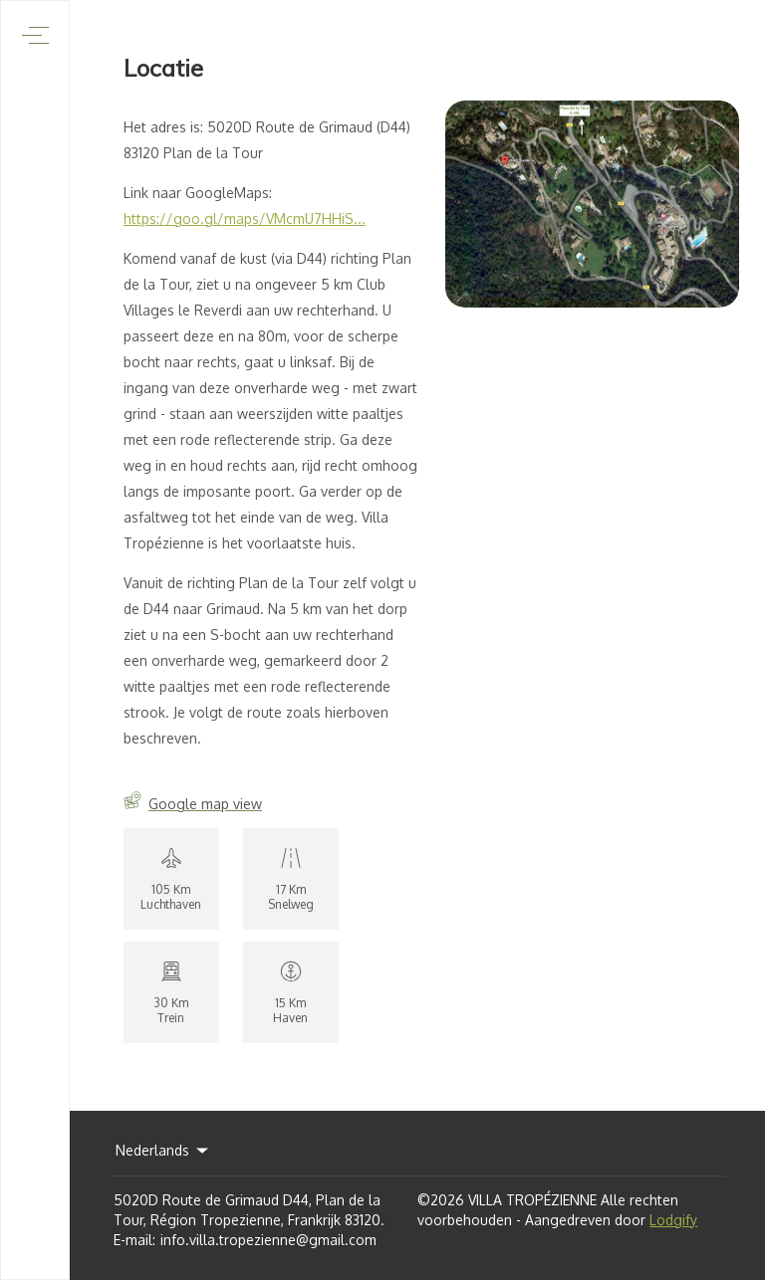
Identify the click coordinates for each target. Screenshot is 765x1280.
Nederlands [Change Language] (163, 1151)
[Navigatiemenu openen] (35, 35)
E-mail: (134, 1239)
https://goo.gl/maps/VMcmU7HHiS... (245, 218)
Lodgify (673, 1219)
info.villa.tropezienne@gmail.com (268, 1239)
